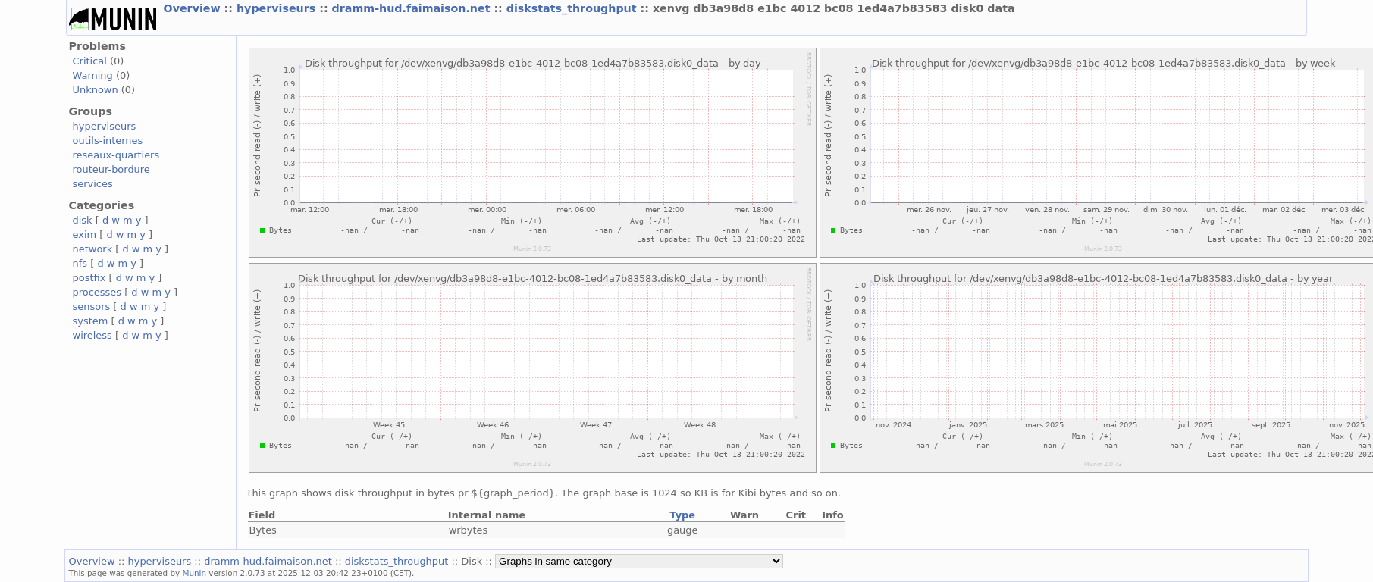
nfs (80, 263)
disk (82, 220)
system (90, 321)
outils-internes (108, 140)
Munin (195, 572)
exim (85, 234)
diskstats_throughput (573, 8)
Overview (194, 8)
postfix (89, 277)
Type (682, 515)
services (93, 183)
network (93, 249)
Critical (90, 61)
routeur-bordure (111, 169)
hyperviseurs (278, 8)
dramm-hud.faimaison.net (413, 8)
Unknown (95, 89)
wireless (92, 335)
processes (97, 292)
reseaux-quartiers (116, 155)
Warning (93, 75)
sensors (92, 306)
